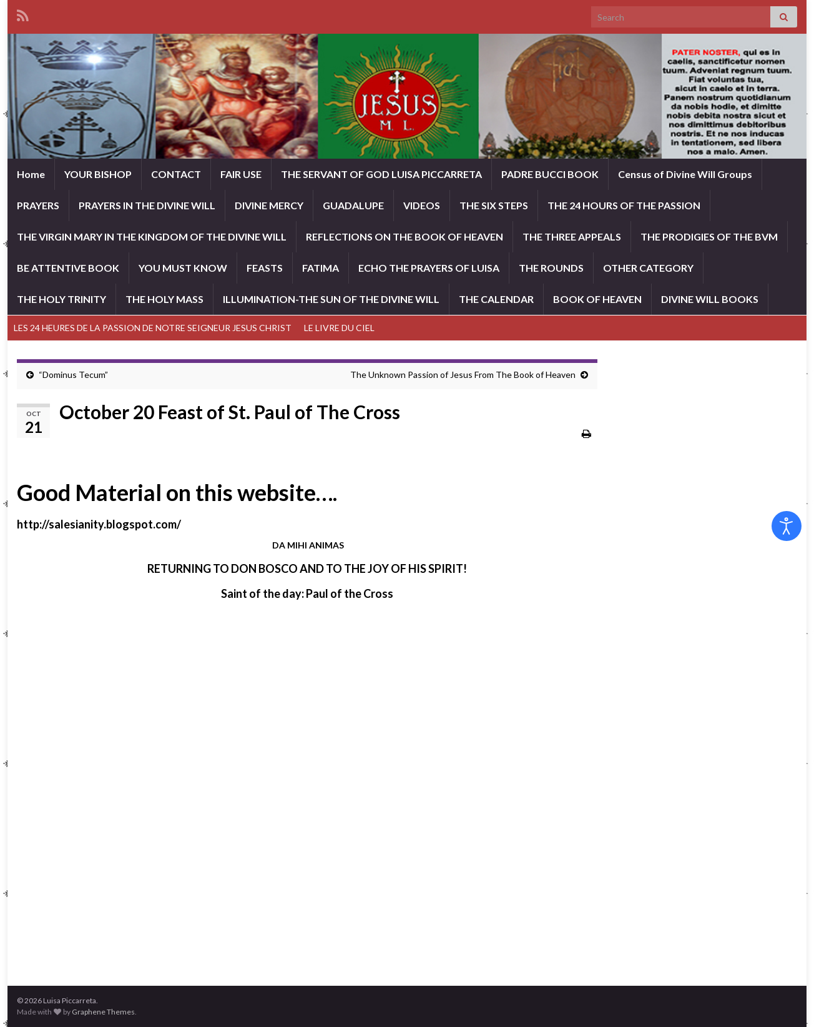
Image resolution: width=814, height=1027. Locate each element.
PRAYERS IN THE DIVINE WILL (147, 205)
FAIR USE (241, 174)
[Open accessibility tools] (787, 526)
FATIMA (320, 268)
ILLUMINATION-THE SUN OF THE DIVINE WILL (331, 299)
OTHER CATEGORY (648, 268)
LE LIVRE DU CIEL (339, 327)
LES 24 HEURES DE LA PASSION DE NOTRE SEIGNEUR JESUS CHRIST (153, 327)
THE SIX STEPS (493, 205)
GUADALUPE (353, 205)
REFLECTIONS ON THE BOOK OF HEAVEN (404, 236)
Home (31, 174)
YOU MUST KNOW (183, 268)
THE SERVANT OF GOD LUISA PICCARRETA (381, 174)
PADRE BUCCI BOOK (550, 174)
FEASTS (265, 268)
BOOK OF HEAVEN (597, 299)
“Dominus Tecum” (73, 374)
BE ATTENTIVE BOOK (68, 268)
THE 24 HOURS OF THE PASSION (623, 205)
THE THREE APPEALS (571, 236)
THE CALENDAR (496, 299)
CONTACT (176, 174)
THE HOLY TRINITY (61, 299)
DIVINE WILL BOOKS (709, 299)
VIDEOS (421, 205)
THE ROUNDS (551, 268)
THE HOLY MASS (164, 299)
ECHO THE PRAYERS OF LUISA (428, 268)
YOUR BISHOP (98, 174)
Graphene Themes (103, 1011)
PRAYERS (38, 205)
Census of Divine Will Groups (685, 174)
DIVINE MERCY (269, 205)
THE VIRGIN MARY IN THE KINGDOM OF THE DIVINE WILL (152, 236)
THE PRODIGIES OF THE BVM (709, 236)
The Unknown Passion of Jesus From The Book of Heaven (463, 374)
